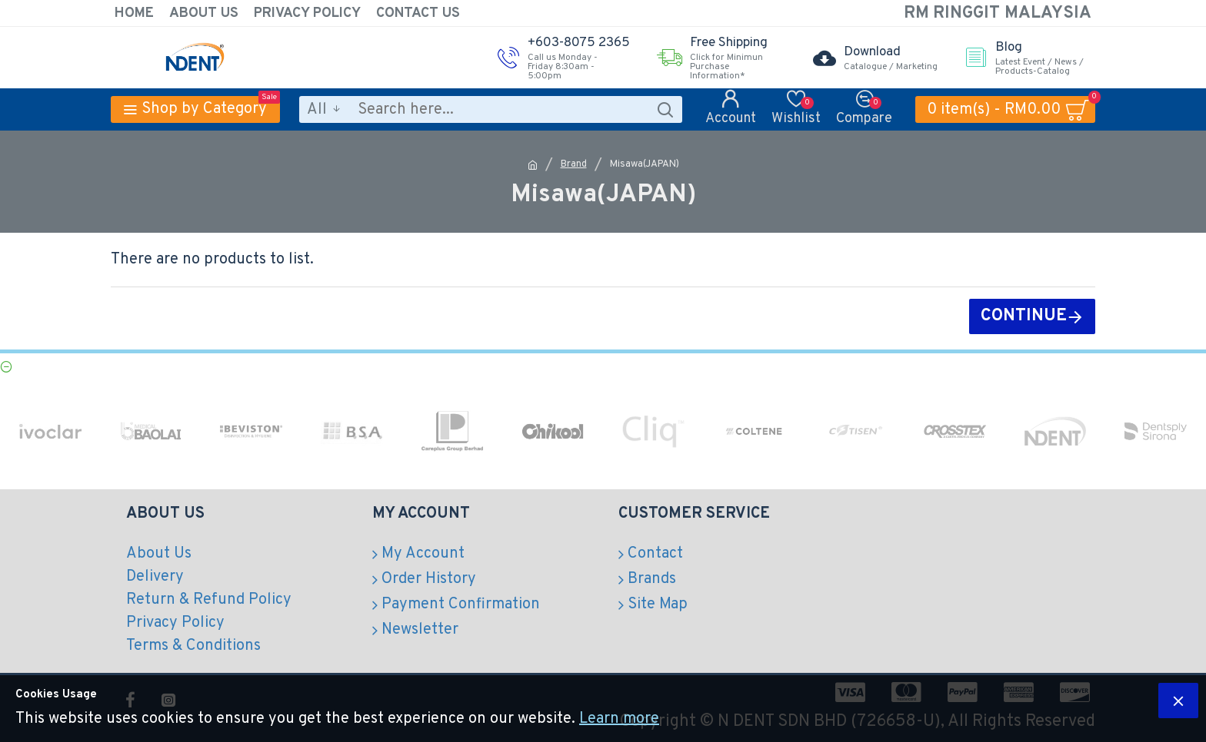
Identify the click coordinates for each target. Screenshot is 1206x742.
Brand (574, 164)
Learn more (619, 719)
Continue (1024, 316)
